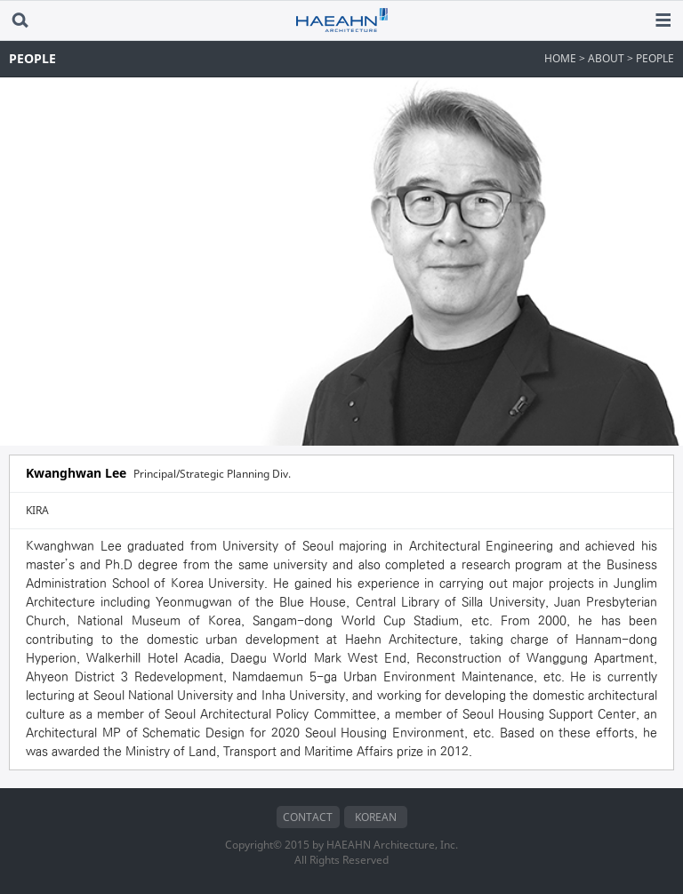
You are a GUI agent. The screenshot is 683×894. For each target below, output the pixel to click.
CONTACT (308, 817)
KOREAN (376, 817)
